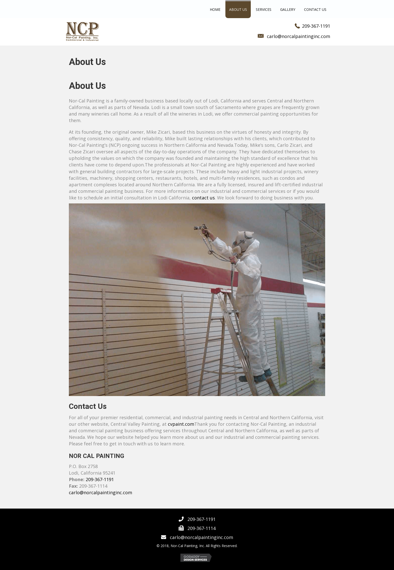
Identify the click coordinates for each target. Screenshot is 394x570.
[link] (215, 9)
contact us (203, 198)
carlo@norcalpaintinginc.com (298, 36)
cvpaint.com (181, 424)
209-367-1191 (316, 26)
